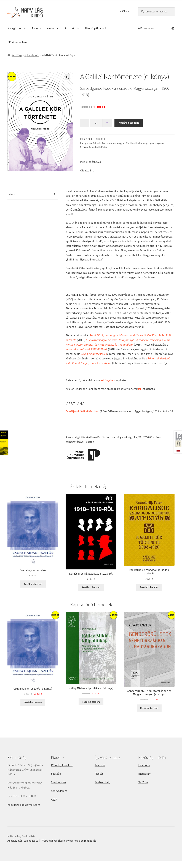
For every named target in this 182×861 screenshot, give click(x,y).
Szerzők (56, 773)
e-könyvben (108, 380)
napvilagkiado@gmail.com (23, 804)
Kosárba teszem (129, 122)
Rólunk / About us (62, 765)
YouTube (143, 782)
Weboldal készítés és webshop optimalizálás (68, 840)
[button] (67, 77)
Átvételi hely (102, 782)
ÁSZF (54, 799)
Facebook (144, 765)
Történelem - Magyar (113, 143)
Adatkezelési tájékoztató (22, 840)
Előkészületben (17, 42)
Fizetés (99, 773)
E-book (36, 28)
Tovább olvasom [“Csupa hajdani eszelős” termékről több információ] (33, 584)
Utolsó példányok (96, 28)
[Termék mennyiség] (96, 123)
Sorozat (69, 28)
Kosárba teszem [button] (33, 702)
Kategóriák (14, 28)
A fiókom (124, 11)
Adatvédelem (59, 791)
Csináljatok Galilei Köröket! (82, 411)
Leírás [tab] (11, 194)
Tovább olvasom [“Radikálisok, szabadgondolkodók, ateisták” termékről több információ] (149, 587)
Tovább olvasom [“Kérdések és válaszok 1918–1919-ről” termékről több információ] (91, 587)
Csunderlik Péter (98, 147)
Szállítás (100, 765)
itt (139, 389)
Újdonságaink (32, 55)
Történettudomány (136, 143)
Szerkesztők (58, 782)
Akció (50, 28)
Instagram (144, 773)
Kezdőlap (17, 55)
